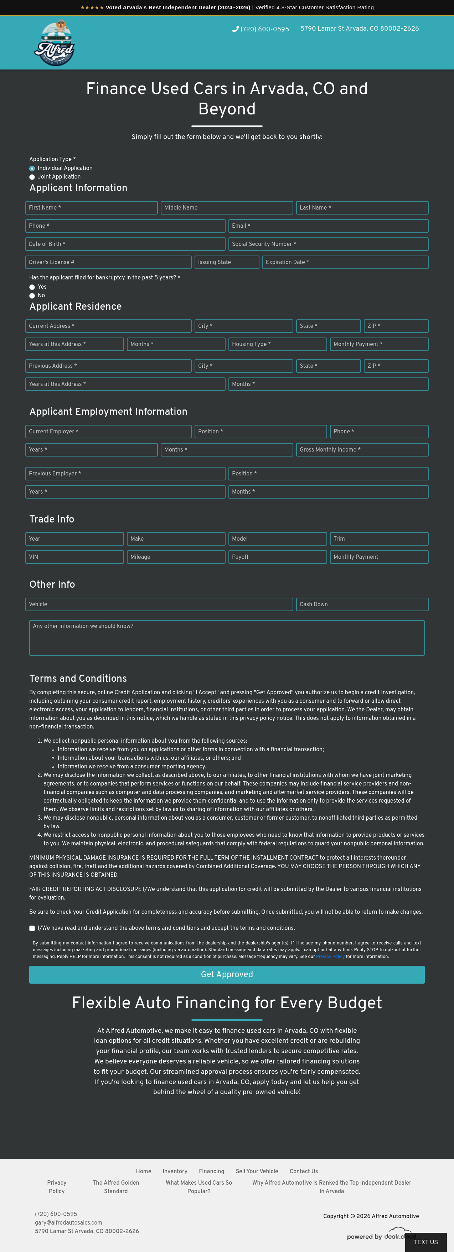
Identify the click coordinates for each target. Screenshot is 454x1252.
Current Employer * (54, 432)
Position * (210, 432)
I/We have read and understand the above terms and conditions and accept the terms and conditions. (166, 928)
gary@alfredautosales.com (68, 1223)
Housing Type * (251, 344)
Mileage (140, 557)
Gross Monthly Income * (330, 450)
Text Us (426, 1242)
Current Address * (51, 326)
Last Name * (315, 208)
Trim (339, 539)
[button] (398, 56)
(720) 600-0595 (260, 30)
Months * (142, 344)
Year (34, 539)
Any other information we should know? (83, 626)
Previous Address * (53, 366)
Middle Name (180, 208)
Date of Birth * (47, 244)
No (41, 295)
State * (309, 326)
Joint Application (59, 177)
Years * (38, 450)
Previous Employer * (55, 474)
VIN (33, 557)
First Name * (45, 208)
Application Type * (52, 159)
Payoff (240, 557)
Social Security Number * (264, 244)
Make (137, 539)
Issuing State (214, 262)
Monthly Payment (356, 557)
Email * (241, 226)
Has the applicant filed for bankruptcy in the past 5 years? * (105, 278)
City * (205, 326)
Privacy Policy (330, 957)
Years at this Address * (57, 344)
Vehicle (38, 604)
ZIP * (374, 326)
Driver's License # (52, 262)
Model (240, 539)
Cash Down (314, 604)
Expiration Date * (287, 262)
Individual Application (65, 168)
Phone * (39, 226)
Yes (42, 287)
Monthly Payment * (358, 344)
